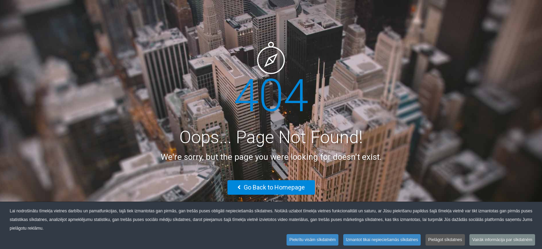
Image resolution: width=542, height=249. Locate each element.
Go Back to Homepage (271, 187)
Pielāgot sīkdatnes (445, 240)
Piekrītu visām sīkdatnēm (312, 240)
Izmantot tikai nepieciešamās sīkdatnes (382, 240)
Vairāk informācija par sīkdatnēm (502, 240)
